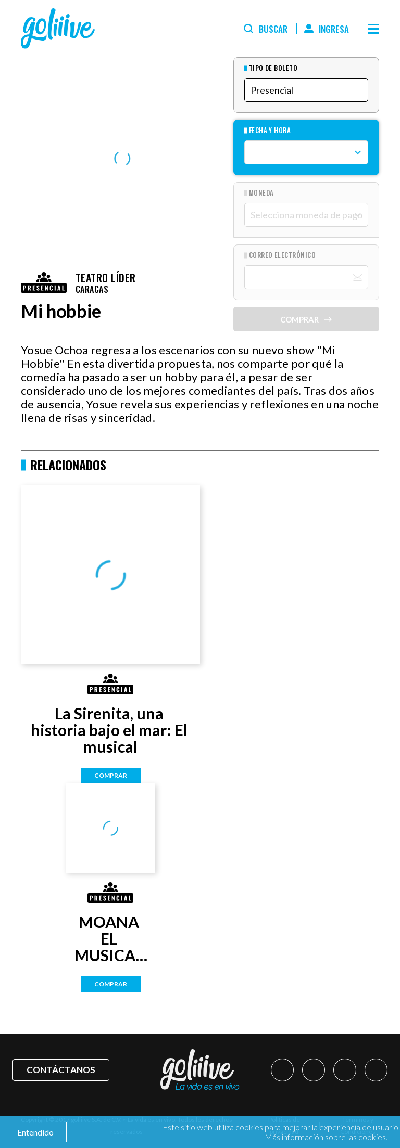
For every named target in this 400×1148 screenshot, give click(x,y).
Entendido (35, 1132)
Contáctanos (61, 1069)
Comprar (110, 775)
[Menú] (373, 28)
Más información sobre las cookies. (326, 1137)
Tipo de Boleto (273, 68)
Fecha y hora (270, 130)
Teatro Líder (106, 278)
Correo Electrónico (282, 255)
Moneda (261, 193)
